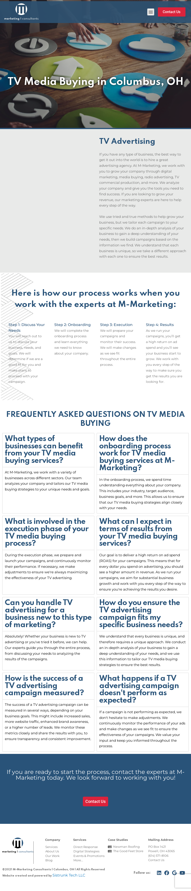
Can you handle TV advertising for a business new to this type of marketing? (48, 614)
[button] (150, 12)
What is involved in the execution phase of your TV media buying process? (47, 533)
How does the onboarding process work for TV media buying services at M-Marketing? (137, 453)
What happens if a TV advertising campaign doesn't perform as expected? (139, 689)
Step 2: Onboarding (72, 325)
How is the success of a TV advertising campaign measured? (44, 686)
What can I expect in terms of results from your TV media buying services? (138, 533)
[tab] (48, 450)
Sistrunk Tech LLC (68, 875)
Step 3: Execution (116, 325)
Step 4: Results (160, 325)
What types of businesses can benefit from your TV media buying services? (44, 450)
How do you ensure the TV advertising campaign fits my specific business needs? (140, 614)
